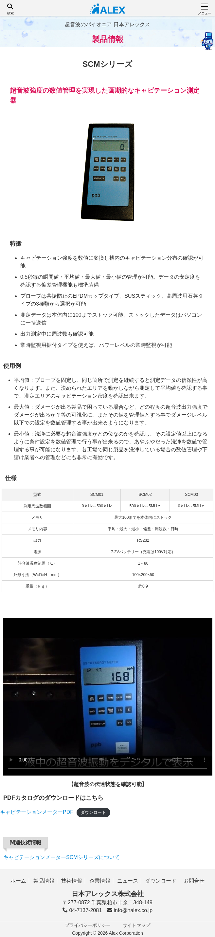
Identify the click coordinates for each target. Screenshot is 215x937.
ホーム (18, 881)
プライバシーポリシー (88, 925)
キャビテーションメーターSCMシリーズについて (61, 857)
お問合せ (194, 881)
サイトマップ (136, 925)
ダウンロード (93, 812)
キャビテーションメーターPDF (36, 812)
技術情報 (71, 881)
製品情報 (43, 881)
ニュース (127, 881)
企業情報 (99, 881)
